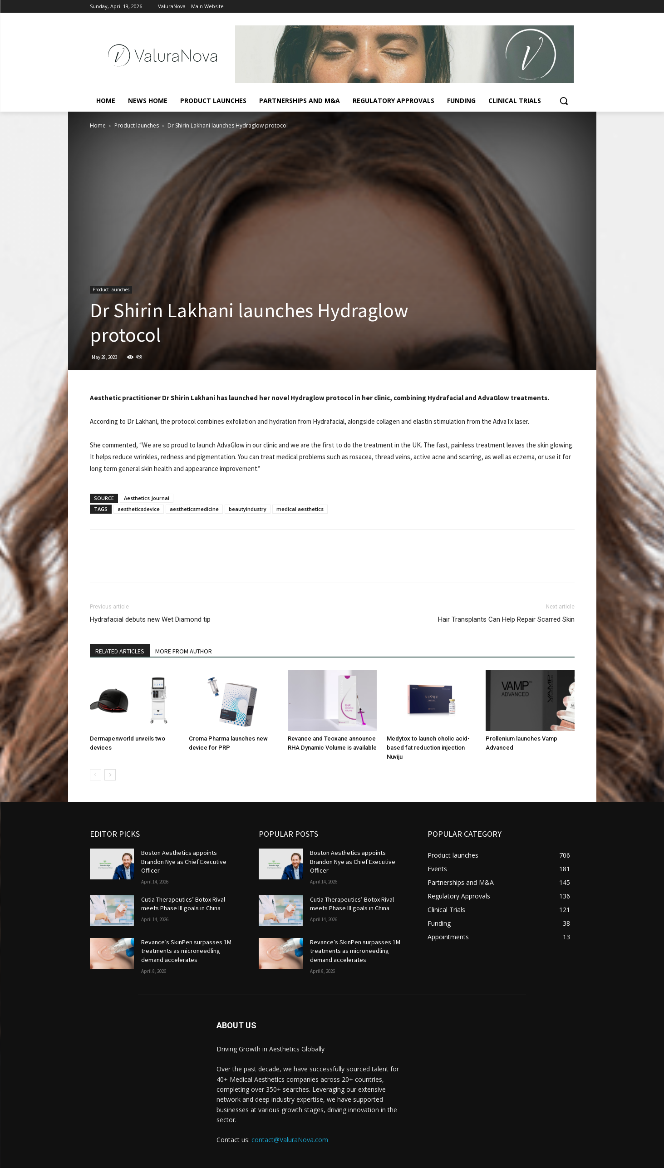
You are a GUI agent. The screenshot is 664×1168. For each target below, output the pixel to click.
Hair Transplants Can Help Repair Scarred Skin (506, 619)
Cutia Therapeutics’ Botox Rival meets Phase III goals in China (183, 904)
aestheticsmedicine (194, 508)
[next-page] (110, 774)
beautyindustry (247, 508)
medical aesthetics (300, 508)
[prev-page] (95, 774)
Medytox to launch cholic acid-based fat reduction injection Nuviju (428, 747)
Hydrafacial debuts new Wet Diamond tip (150, 619)
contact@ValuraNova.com (289, 1139)
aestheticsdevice (139, 508)
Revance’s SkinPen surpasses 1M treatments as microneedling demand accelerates (186, 951)
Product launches (136, 125)
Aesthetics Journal (146, 498)
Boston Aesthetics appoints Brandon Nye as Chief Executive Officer (183, 861)
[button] (564, 101)
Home (98, 125)
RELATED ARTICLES (119, 651)
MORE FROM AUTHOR (183, 651)
